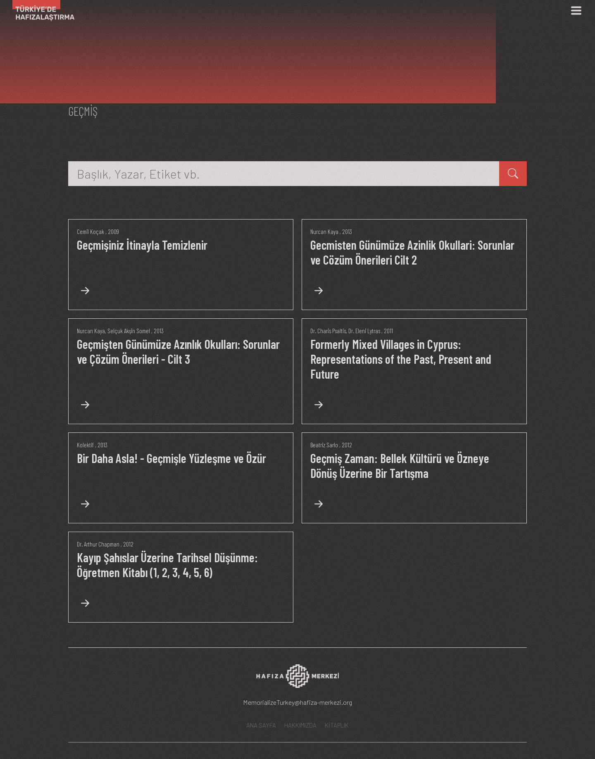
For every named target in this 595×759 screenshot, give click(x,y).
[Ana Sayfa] (40, 10)
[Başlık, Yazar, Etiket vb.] (284, 173)
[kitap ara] (513, 173)
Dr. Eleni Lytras (364, 330)
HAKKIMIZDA (300, 725)
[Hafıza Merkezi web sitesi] (297, 679)
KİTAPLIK (337, 725)
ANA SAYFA (261, 725)
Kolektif (85, 445)
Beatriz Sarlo (324, 445)
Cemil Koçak (90, 231)
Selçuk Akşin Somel (128, 330)
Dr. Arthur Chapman (98, 544)
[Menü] (576, 10)
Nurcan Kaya (324, 231)
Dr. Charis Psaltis (328, 330)
